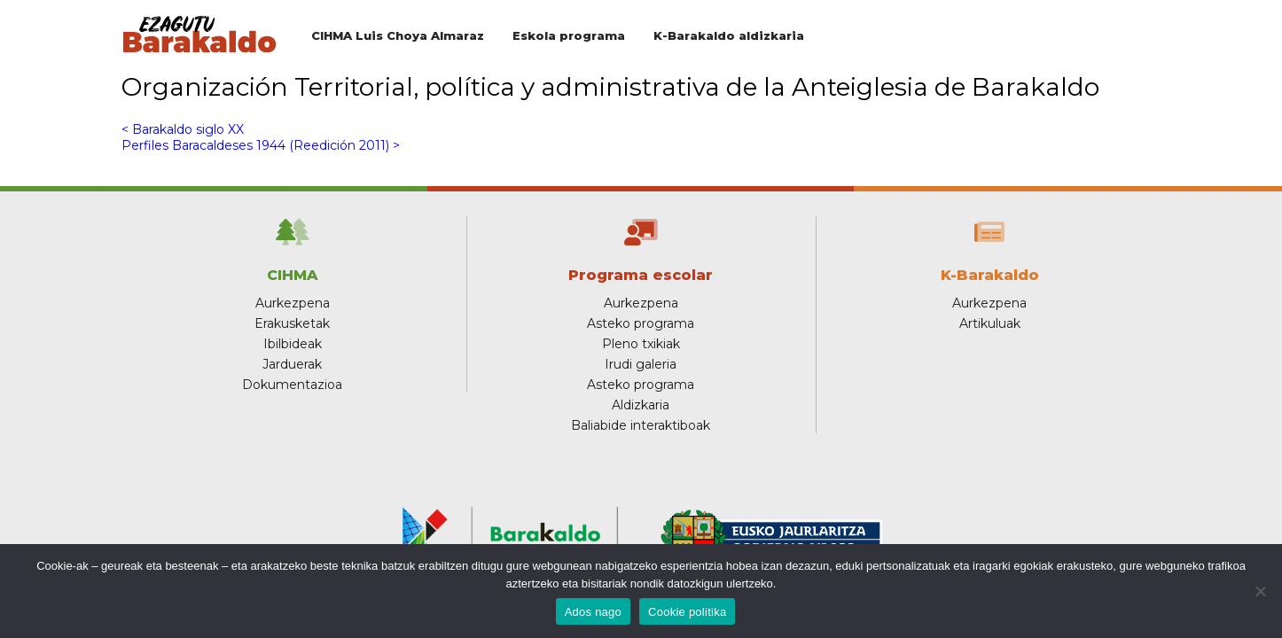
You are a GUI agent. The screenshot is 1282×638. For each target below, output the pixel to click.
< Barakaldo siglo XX (182, 129)
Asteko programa (640, 323)
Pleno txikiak (641, 344)
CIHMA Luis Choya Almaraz (397, 35)
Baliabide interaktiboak (640, 425)
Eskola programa (568, 35)
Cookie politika (687, 612)
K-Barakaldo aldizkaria (728, 35)
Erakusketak (292, 323)
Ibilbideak (292, 344)
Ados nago (593, 612)
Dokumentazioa (292, 385)
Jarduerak (292, 364)
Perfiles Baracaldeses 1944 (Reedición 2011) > (260, 145)
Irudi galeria (640, 364)
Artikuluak (989, 323)
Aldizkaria (640, 405)
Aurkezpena (292, 303)
